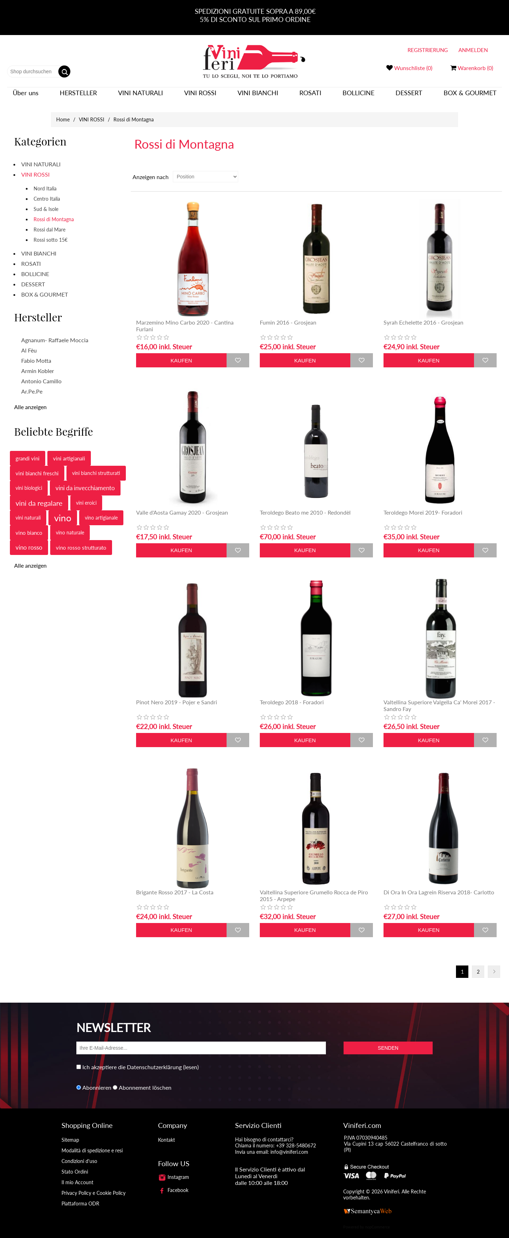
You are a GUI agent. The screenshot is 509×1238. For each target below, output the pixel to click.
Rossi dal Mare (49, 222)
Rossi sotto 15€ (51, 233)
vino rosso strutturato (81, 540)
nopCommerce (377, 1219)
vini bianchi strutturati (96, 466)
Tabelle (483, 169)
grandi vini (28, 451)
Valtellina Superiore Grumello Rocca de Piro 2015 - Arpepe (314, 888)
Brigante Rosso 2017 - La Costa (174, 885)
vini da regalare (39, 496)
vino (62, 510)
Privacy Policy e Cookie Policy (93, 1186)
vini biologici (29, 481)
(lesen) (191, 1059)
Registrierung (428, 50)
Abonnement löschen (145, 1080)
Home (63, 112)
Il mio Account (77, 1175)
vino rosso (29, 540)
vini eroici (86, 496)
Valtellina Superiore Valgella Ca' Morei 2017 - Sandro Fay (439, 698)
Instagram (173, 1170)
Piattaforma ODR (80, 1196)
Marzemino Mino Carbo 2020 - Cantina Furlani (185, 318)
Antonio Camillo (41, 374)
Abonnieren (96, 1080)
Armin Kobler (37, 363)
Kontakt (166, 1133)
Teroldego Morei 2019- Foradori (423, 505)
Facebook (173, 1183)
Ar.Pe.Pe (31, 384)
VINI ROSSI (200, 96)
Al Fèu (29, 343)
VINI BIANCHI (258, 96)
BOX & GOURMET (470, 96)
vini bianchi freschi (37, 466)
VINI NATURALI (140, 96)
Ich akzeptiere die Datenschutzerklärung (132, 1059)
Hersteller (78, 96)
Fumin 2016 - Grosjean (288, 315)
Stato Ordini (75, 1165)
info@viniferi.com (289, 1145)
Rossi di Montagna (54, 212)
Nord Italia (45, 181)
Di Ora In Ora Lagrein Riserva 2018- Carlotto (439, 885)
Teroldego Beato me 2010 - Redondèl (305, 505)
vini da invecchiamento (85, 481)
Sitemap (70, 1133)
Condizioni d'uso (79, 1154)
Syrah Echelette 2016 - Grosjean (423, 315)
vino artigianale (101, 511)
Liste (496, 169)
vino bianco (29, 525)
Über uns (26, 96)
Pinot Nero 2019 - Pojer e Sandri (176, 695)
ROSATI (310, 96)
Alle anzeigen (30, 399)
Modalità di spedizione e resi (92, 1143)
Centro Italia (47, 192)
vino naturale (70, 525)
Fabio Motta (36, 353)
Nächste (494, 964)
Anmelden (473, 50)
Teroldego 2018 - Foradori (292, 695)
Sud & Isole (46, 202)
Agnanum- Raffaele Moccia (54, 332)
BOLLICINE (358, 96)
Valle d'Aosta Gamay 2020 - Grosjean (182, 505)
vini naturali (28, 511)
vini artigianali (69, 451)
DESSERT (409, 96)
